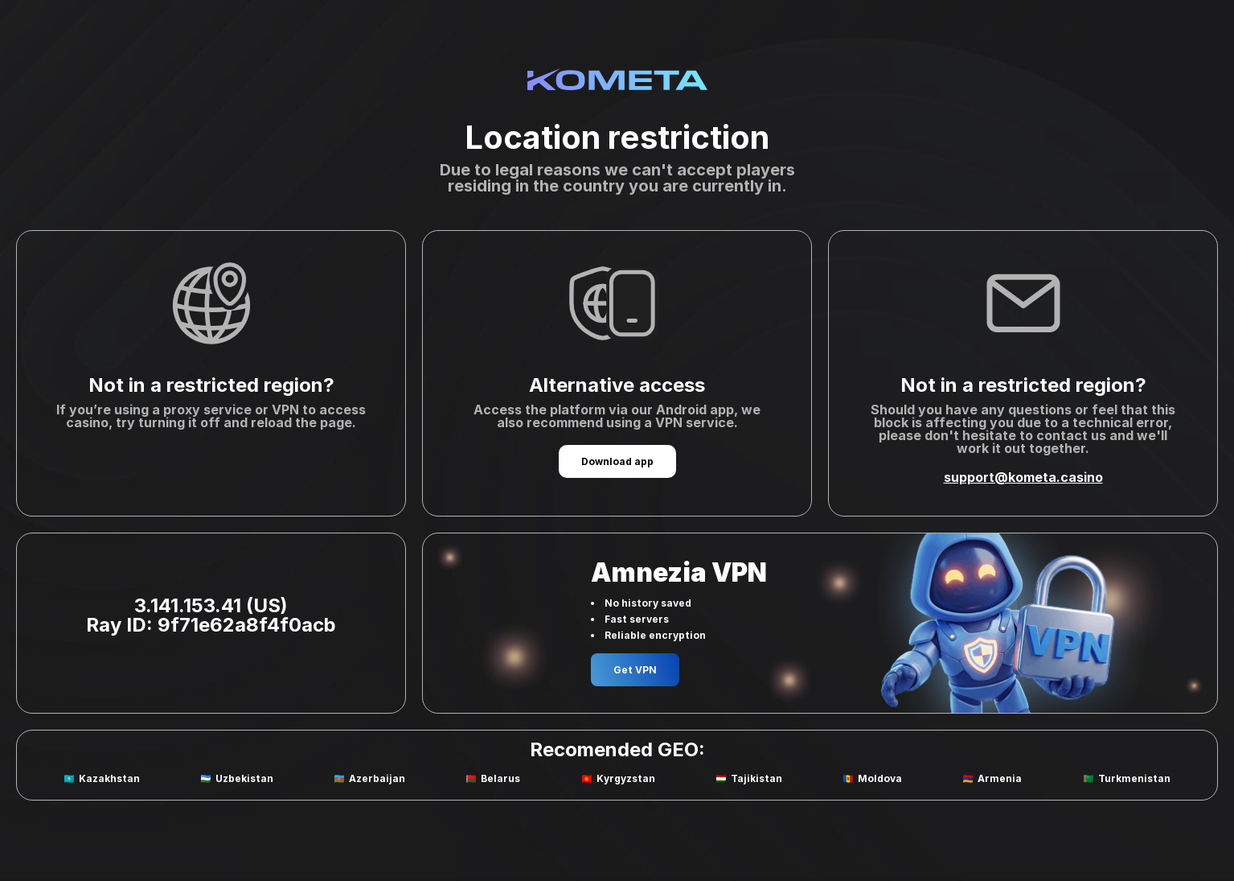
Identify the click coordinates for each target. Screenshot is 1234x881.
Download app (617, 461)
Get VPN (635, 670)
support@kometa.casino (1023, 477)
